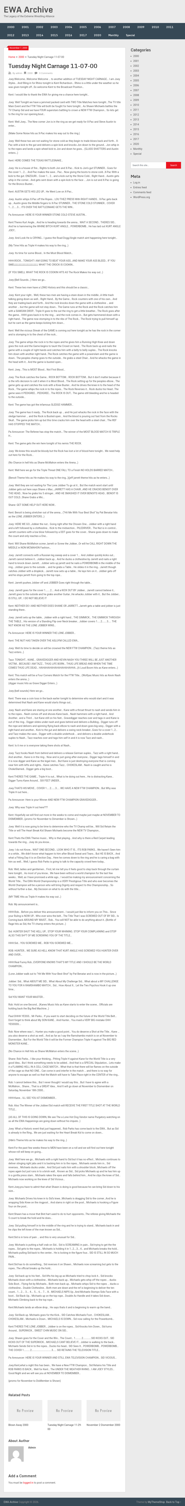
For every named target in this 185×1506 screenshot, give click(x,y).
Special (130, 35)
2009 (141, 27)
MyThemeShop (156, 1502)
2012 (10, 35)
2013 (25, 35)
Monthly (113, 35)
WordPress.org (141, 197)
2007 (112, 27)
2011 (169, 27)
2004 (68, 27)
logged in (28, 1482)
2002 (39, 27)
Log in (136, 182)
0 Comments (46, 73)
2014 (39, 35)
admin (19, 73)
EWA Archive (28, 9)
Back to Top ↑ (173, 1502)
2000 (10, 27)
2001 (25, 27)
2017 (83, 35)
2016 (68, 35)
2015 (54, 35)
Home (11, 57)
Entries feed (140, 187)
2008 (126, 27)
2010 (155, 27)
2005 (83, 27)
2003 (54, 27)
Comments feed (142, 192)
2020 (97, 35)
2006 (97, 27)
